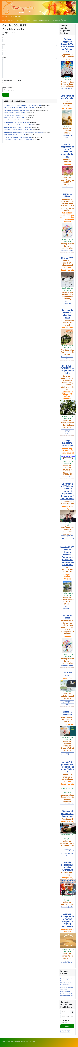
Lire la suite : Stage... (67, 477)
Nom (4, 38)
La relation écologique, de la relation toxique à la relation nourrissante (67, 920)
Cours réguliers (20, 20)
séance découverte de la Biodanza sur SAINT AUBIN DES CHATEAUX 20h (23, 132)
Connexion (67, 1026)
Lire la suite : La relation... (67, 962)
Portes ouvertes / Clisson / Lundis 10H (14, 134)
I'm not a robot (10, 90)
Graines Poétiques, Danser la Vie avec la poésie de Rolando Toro (67, 45)
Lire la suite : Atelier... (67, 187)
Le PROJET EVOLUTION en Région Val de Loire (67, 369)
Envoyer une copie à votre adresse (11, 80)
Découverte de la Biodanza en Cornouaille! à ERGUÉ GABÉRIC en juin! (22, 105)
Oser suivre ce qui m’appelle (67, 97)
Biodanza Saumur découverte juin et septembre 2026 (18, 139)
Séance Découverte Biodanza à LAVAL (14, 117)
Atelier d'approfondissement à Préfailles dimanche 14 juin (67, 150)
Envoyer (6, 95)
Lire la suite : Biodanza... (67, 755)
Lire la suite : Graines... (67, 88)
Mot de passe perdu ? (66, 1030)
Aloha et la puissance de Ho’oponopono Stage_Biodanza (67, 767)
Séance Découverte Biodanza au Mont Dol (15, 115)
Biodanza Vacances (67, 713)
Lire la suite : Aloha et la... (67, 804)
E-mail (4, 44)
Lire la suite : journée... (67, 907)
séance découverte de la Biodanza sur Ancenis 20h (17, 127)
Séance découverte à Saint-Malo (12, 120)
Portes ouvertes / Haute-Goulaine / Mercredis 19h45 (18, 137)
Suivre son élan (67, 674)
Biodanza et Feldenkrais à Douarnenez (67, 813)
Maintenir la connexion (65, 1021)
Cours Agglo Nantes (31, 20)
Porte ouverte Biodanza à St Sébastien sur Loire (16, 122)
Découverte (11, 20)
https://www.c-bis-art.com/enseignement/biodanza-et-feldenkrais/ (67, 850)
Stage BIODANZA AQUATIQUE (67, 443)
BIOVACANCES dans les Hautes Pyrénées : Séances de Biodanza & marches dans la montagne (67, 556)
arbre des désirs (67, 195)
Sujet (4, 51)
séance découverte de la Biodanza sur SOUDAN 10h (18, 129)
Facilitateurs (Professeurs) (59, 20)
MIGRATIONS (67, 258)
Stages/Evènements (44, 20)
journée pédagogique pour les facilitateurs (67, 866)
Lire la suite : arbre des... (67, 251)
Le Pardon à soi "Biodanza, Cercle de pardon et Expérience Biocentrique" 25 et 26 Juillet (67, 491)
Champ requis (6, 35)
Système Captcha (7, 87)
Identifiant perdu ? (65, 1032)
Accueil (4, 20)
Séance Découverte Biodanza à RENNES (14, 112)
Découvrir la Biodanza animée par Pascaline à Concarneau (19, 107)
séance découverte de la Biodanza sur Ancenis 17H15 (18, 125)
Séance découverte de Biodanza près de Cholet (16, 110)
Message (5, 57)
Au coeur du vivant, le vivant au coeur (67, 314)
